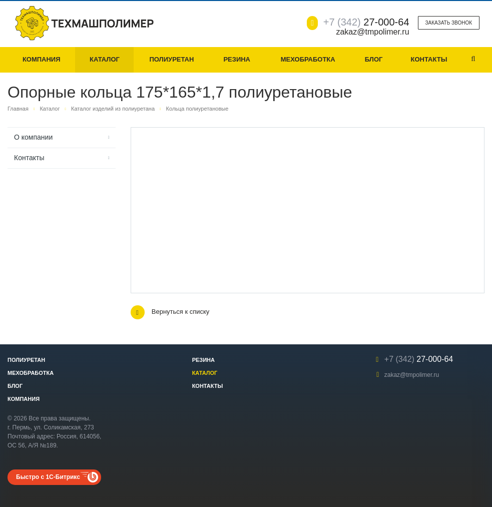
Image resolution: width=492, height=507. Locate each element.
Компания (42, 59)
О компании (33, 137)
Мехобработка (308, 59)
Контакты (429, 59)
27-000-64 (366, 22)
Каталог (105, 59)
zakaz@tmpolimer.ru (411, 374)
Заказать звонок (448, 23)
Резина (236, 59)
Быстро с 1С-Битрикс (48, 476)
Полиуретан (171, 59)
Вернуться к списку (170, 312)
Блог (374, 59)
